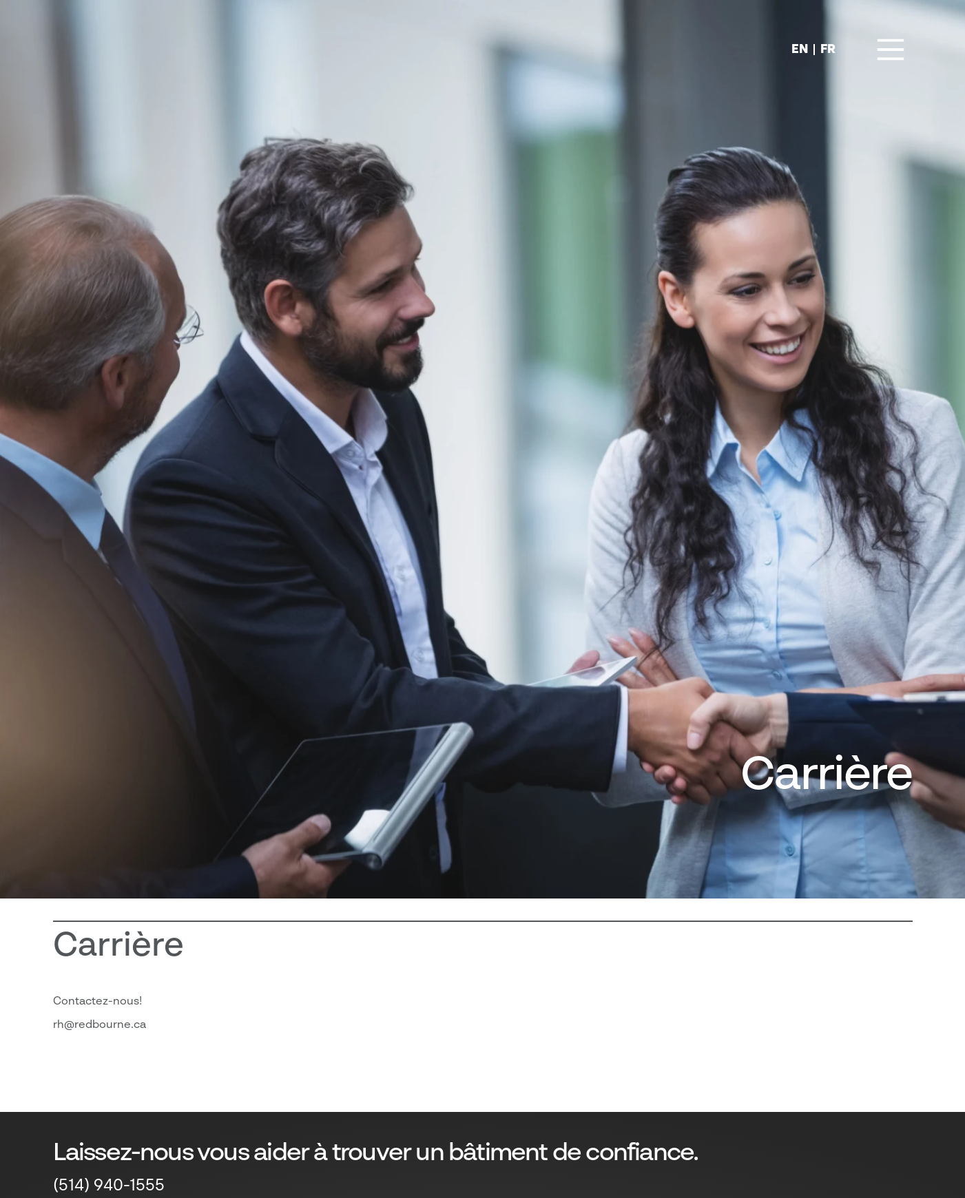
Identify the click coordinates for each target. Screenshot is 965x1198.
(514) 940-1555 (109, 1186)
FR (828, 49)
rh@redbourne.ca (99, 1025)
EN (799, 49)
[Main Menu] (891, 49)
